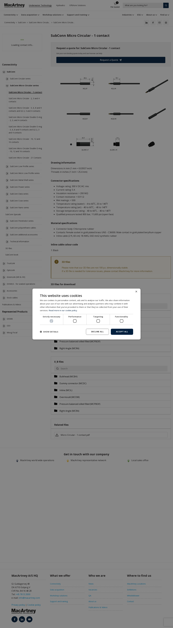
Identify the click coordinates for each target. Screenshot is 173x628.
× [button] (136, 292)
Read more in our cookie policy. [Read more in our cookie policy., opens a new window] (63, 310)
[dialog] (86, 314)
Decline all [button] (97, 331)
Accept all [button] (122, 331)
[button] (49, 331)
